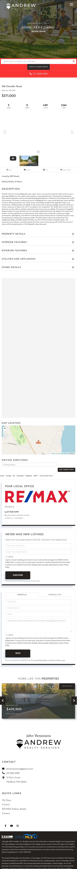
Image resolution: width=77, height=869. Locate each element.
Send (17, 649)
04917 (36, 472)
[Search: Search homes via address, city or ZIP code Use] (36, 61)
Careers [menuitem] (6, 809)
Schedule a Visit (54, 590)
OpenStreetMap (63, 453)
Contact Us (9, 514)
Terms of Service (55, 656)
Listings (8, 472)
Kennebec (20, 472)
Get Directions (66, 464)
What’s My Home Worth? (38, 67)
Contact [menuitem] (6, 801)
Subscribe (18, 571)
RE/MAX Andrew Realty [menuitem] (14, 805)
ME (14, 472)
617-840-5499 (38, 73)
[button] (73, 61)
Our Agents (18, 514)
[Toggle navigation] (71, 4)
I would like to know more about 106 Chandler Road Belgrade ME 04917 (38, 621)
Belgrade (29, 472)
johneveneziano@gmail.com (17, 764)
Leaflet (53, 453)
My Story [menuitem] (6, 796)
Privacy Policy (42, 656)
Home (2, 472)
